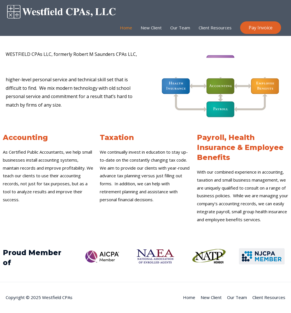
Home (126, 28)
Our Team (180, 28)
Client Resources (215, 28)
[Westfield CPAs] (64, 11)
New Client (151, 28)
